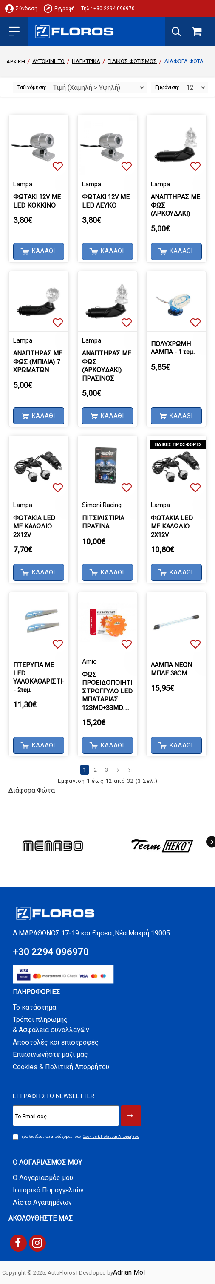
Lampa (22, 184)
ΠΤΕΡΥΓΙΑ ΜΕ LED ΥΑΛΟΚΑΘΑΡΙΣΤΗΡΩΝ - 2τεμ (38, 677)
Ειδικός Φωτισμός (132, 61)
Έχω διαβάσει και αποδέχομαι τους (76, 1137)
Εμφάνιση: (167, 87)
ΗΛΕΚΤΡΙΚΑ (86, 61)
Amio (89, 661)
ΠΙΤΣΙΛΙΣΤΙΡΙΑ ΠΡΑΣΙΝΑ (103, 522)
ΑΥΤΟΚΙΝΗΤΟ (48, 61)
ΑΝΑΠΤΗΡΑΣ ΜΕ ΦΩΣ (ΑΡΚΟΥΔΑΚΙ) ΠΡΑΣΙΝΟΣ (106, 365)
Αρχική (15, 61)
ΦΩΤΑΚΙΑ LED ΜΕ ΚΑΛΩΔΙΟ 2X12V (34, 526)
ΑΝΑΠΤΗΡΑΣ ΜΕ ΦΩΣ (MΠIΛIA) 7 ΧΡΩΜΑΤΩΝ (37, 361)
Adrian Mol (129, 1272)
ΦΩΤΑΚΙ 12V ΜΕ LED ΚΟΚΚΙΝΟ (37, 201)
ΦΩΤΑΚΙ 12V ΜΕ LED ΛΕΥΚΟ (106, 201)
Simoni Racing (102, 505)
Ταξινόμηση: (31, 87)
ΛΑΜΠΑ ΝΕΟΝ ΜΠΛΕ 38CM (171, 669)
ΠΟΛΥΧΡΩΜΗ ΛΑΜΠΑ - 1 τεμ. (173, 348)
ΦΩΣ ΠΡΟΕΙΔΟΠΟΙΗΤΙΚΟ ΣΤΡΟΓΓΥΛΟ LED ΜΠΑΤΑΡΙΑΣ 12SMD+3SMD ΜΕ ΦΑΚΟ (107, 692)
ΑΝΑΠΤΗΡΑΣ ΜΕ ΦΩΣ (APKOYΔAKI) (175, 205)
